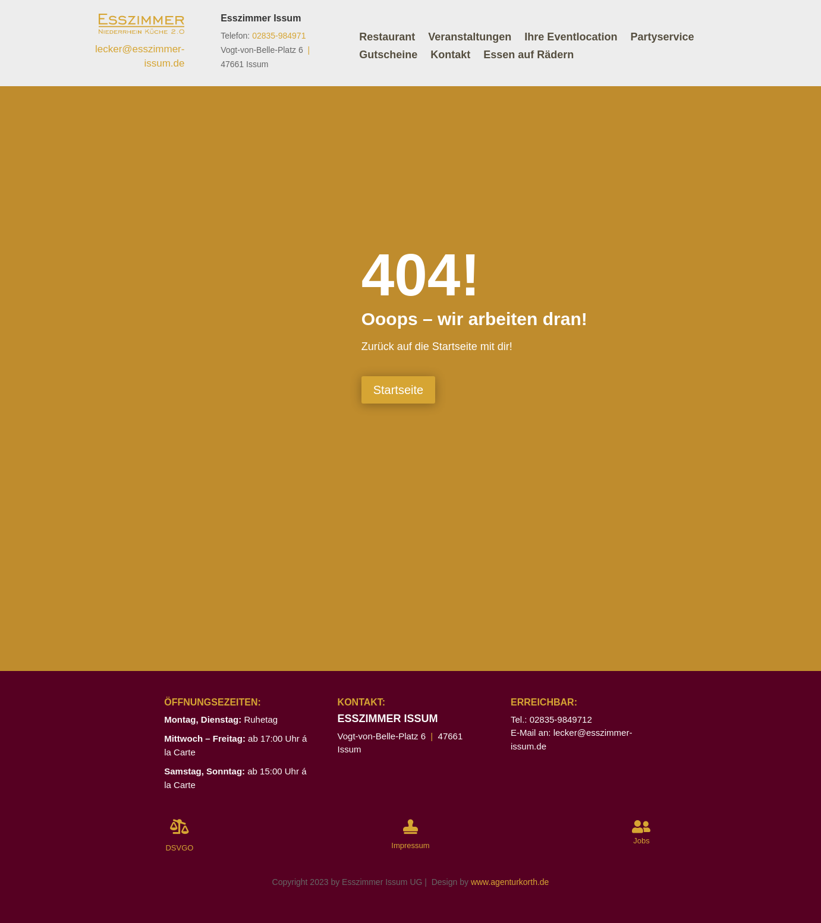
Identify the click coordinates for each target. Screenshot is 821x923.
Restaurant (387, 38)
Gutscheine (388, 56)
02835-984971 (279, 35)
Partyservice (662, 38)
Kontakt (450, 56)
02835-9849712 (561, 719)
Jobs (641, 840)
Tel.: (520, 719)
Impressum (410, 845)
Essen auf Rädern (528, 56)
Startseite (398, 389)
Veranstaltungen (469, 38)
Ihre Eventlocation (570, 38)
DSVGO (179, 847)
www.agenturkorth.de (510, 882)
